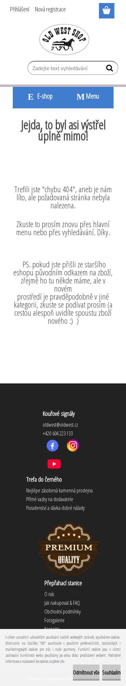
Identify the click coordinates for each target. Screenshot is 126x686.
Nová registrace (50, 9)
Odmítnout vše (86, 672)
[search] (110, 69)
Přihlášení (19, 9)
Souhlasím (111, 672)
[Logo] (63, 39)
